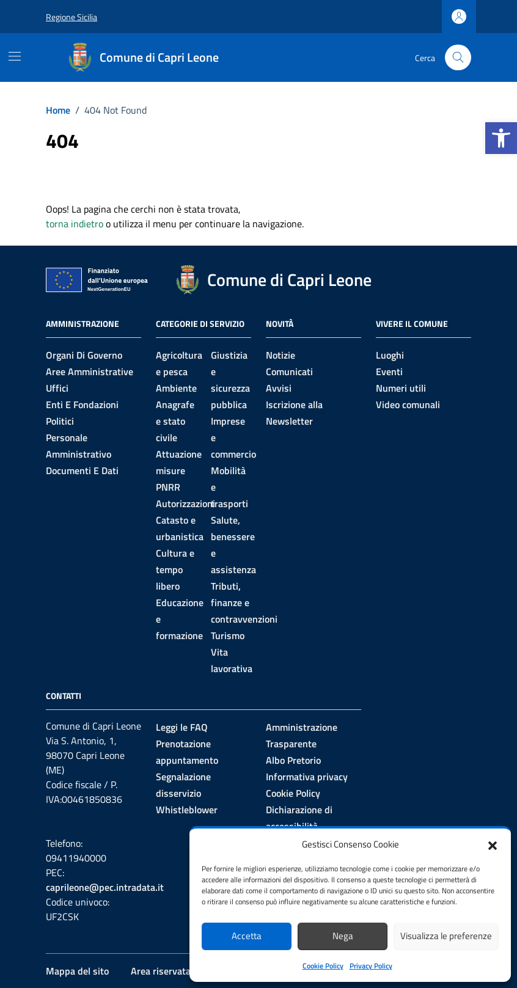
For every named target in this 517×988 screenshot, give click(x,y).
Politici (60, 421)
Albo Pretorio (293, 760)
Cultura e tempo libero (175, 569)
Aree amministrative (89, 371)
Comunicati (289, 371)
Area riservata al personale (187, 971)
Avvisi (279, 388)
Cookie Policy (322, 966)
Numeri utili (401, 388)
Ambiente (176, 388)
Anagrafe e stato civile (175, 421)
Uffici (57, 388)
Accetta (247, 936)
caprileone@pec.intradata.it (105, 887)
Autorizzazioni (185, 503)
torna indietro (74, 223)
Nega (342, 936)
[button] (501, 138)
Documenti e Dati (82, 470)
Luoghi (390, 355)
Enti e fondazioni (82, 404)
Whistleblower (187, 809)
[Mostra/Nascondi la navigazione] (14, 56)
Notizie (280, 355)
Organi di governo (84, 355)
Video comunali (408, 404)
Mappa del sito (77, 971)
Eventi (389, 371)
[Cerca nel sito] (458, 58)
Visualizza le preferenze (446, 936)
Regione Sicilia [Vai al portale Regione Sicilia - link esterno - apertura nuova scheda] (71, 16)
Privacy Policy (371, 966)
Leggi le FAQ (182, 727)
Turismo (227, 635)
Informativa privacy (307, 776)
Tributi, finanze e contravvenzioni (244, 602)
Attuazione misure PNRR (179, 470)
